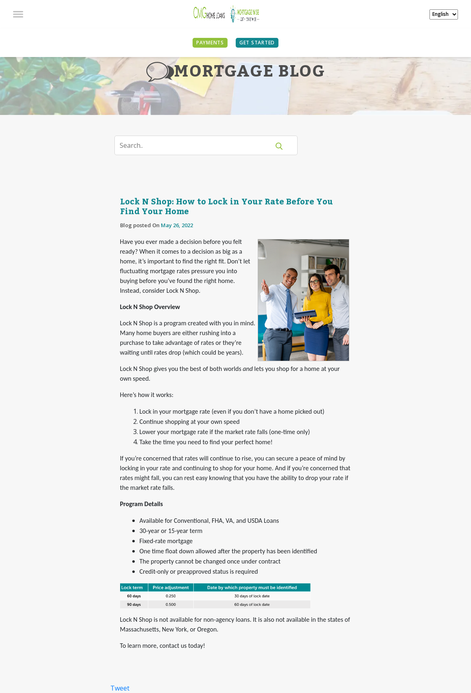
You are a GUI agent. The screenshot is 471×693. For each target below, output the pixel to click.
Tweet (119, 688)
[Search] (197, 145)
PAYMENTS (210, 42)
